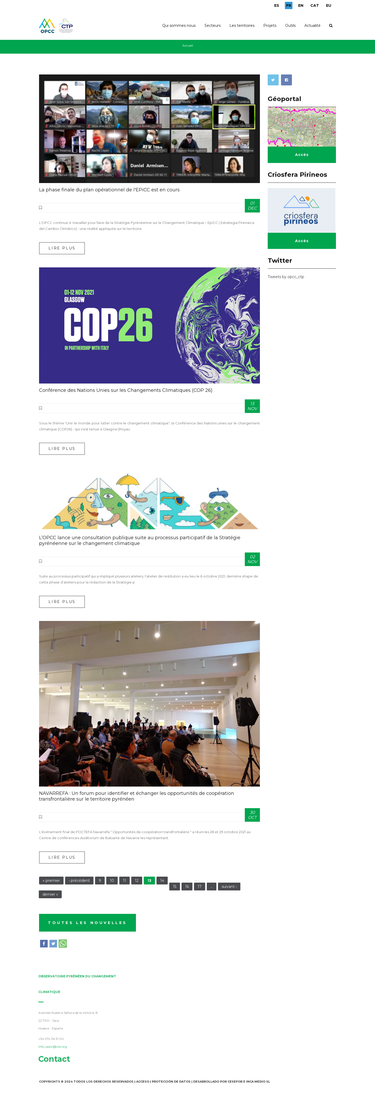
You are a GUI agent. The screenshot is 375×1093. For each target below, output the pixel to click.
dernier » (50, 894)
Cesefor (235, 1081)
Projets (269, 25)
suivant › (229, 886)
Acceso (142, 1081)
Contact (52, 1059)
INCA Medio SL (258, 1081)
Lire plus (62, 248)
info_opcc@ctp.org (50, 1046)
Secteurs (212, 25)
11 (124, 880)
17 (200, 886)
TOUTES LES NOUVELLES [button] (87, 922)
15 (174, 886)
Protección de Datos (171, 1081)
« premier (51, 880)
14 (162, 880)
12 (137, 880)
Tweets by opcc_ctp (286, 276)
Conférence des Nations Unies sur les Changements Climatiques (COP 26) (126, 390)
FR (288, 5)
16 (187, 886)
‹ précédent (79, 880)
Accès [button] (302, 154)
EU (328, 5)
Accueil (187, 45)
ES (276, 5)
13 (149, 880)
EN (300, 5)
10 (112, 880)
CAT (314, 5)
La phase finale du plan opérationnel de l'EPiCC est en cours (109, 190)
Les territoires (241, 25)
